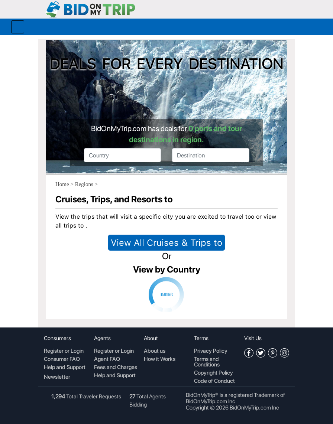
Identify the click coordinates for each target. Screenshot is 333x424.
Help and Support (64, 368)
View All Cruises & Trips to (166, 242)
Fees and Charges (115, 368)
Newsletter (57, 377)
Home (62, 184)
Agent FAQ (107, 359)
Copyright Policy (213, 373)
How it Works (159, 359)
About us (154, 351)
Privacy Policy (210, 351)
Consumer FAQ (62, 359)
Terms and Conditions (207, 362)
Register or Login (64, 351)
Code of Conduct (214, 381)
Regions (84, 184)
